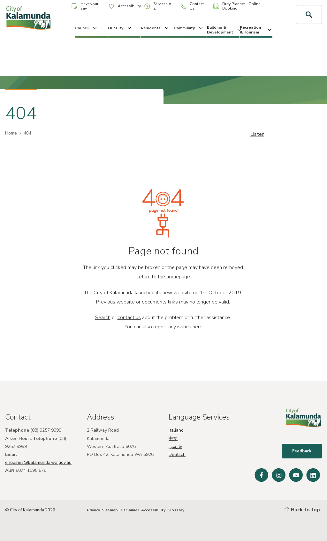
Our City (120, 28)
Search (102, 317)
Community (189, 28)
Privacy (93, 510)
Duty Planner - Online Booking (236, 6)
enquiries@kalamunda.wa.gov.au (38, 462)
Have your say (85, 6)
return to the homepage (163, 276)
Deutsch (177, 454)
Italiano (176, 430)
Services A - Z (159, 6)
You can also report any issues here (163, 326)
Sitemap (110, 510)
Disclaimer (129, 510)
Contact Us (192, 6)
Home (11, 133)
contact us (129, 317)
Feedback (301, 451)
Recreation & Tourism (256, 29)
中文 (173, 438)
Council (86, 28)
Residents (155, 28)
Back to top (302, 509)
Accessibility (125, 6)
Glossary (175, 510)
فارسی (175, 446)
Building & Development (223, 29)
